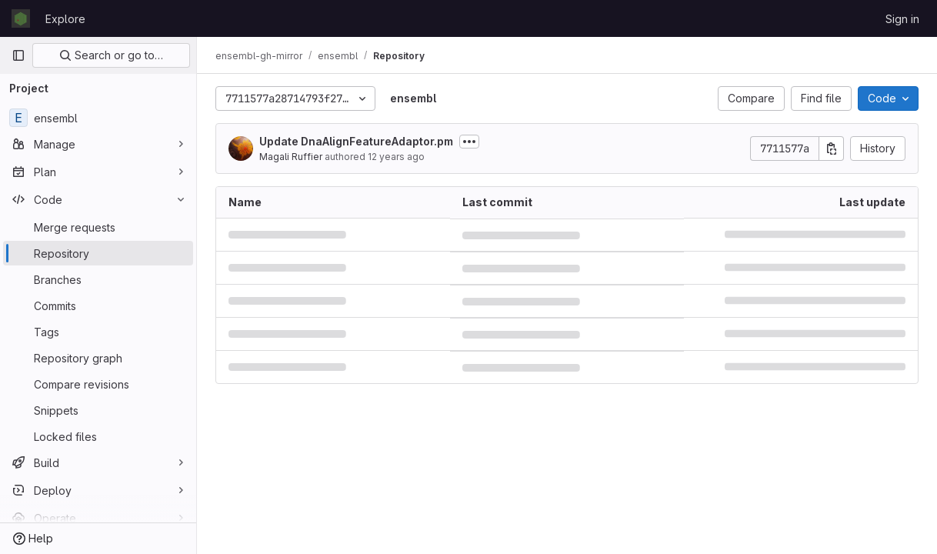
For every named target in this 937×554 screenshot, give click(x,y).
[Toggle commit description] (469, 142)
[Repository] (98, 253)
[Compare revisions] (98, 384)
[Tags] (98, 331)
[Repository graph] (98, 357)
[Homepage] (20, 18)
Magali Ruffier (290, 156)
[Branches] (98, 279)
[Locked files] (98, 436)
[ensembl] (98, 117)
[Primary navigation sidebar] (18, 55)
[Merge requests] (98, 227)
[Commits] (98, 305)
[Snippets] (98, 410)
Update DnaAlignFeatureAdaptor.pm (356, 141)
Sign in (902, 18)
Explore (65, 18)
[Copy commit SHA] (831, 148)
